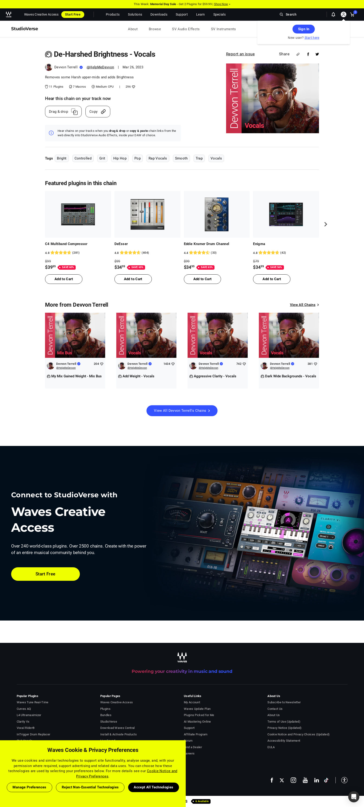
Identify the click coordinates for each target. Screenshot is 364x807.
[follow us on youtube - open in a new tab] (305, 780)
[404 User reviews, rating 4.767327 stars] (147, 252)
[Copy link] (97, 111)
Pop (137, 158)
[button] (341, 780)
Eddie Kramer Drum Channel (206, 244)
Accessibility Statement (283, 740)
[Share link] (298, 54)
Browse (155, 29)
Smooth (181, 158)
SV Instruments (223, 29)
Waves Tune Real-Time (33, 702)
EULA (271, 747)
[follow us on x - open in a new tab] (282, 780)
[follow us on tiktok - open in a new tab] (326, 780)
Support (189, 728)
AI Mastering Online (197, 721)
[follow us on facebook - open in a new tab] (272, 780)
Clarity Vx (23, 721)
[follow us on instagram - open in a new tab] (293, 780)
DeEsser (121, 244)
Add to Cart (64, 279)
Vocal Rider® (26, 728)
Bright (61, 158)
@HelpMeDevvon (100, 67)
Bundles (105, 715)
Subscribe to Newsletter (284, 702)
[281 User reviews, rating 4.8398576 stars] (78, 252)
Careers (189, 753)
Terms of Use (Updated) (283, 721)
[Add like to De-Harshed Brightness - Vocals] (133, 86)
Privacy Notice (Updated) (284, 728)
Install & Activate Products (118, 734)
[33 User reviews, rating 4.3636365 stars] (217, 252)
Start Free (73, 14)
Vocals (216, 158)
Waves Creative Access (41, 14)
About (133, 29)
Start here (312, 38)
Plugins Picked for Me (199, 715)
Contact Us (275, 709)
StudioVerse (108, 721)
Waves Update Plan (197, 709)
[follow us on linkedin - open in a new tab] (316, 780)
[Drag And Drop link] (63, 111)
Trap (199, 158)
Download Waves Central (117, 728)
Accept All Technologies (153, 787)
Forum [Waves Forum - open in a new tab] (188, 740)
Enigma (259, 244)
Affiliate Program (195, 734)
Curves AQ (24, 709)
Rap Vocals (158, 158)
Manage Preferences (29, 787)
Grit (102, 158)
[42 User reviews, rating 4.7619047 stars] (286, 252)
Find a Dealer (193, 747)
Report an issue (240, 54)
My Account (192, 702)
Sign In (303, 29)
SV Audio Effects (186, 29)
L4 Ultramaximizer (29, 715)
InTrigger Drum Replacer (33, 734)
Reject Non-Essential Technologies (90, 787)
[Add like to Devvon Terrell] (101, 363)
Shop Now (221, 4)
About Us (273, 715)
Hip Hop (120, 158)
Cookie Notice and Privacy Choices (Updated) (298, 734)
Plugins (105, 709)
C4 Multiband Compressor (66, 244)
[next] (324, 224)
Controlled (83, 158)
